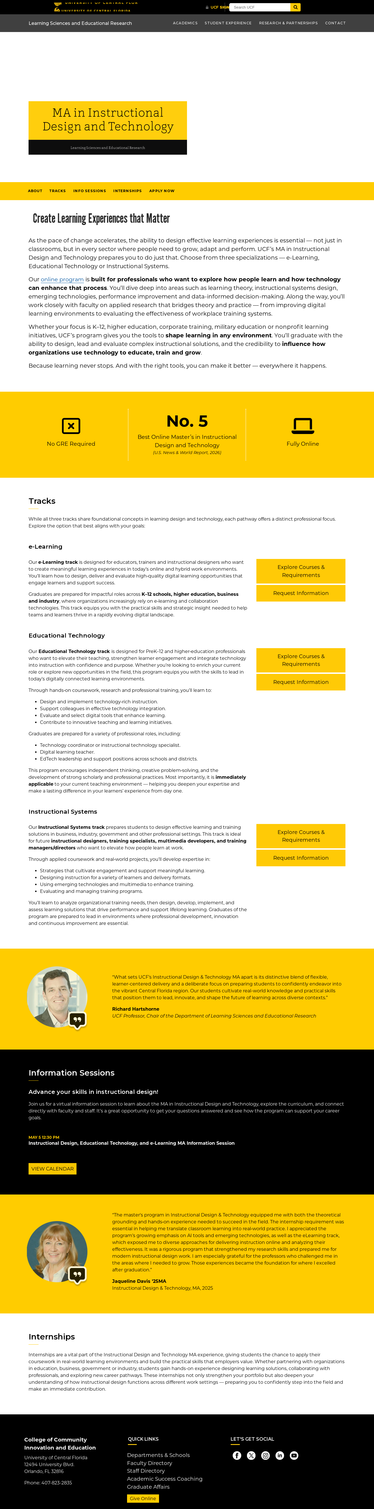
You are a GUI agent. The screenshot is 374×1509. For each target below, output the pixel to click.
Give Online (141, 1492)
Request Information (301, 583)
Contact (335, 23)
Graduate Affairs (145, 1481)
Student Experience (228, 23)
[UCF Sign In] (223, 7)
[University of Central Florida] (95, 7)
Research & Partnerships (288, 23)
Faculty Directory (146, 1461)
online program (63, 279)
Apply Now (162, 191)
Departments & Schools (154, 1454)
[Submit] (316, 7)
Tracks (57, 191)
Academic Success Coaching (160, 1474)
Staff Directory (143, 1467)
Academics (185, 23)
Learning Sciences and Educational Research (108, 147)
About (35, 191)
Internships (127, 191)
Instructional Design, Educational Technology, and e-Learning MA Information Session (132, 1143)
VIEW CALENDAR (51, 1168)
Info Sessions (89, 191)
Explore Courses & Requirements (301, 566)
